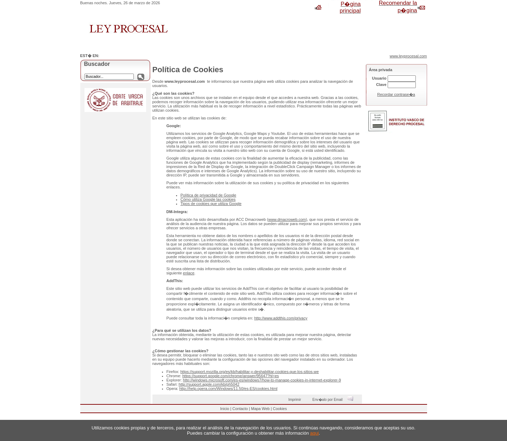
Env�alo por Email (334, 400)
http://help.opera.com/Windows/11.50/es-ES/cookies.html (228, 388)
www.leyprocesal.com (408, 56)
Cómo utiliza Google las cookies (208, 199)
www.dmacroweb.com (287, 219)
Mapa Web (260, 408)
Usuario (379, 78)
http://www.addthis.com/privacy (280, 318)
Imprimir (295, 400)
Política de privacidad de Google (208, 195)
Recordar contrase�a (396, 94)
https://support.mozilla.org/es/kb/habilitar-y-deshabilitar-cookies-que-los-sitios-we (249, 371)
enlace (188, 273)
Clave (381, 84)
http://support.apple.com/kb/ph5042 (209, 384)
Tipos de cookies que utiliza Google (211, 203)
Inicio (224, 408)
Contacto (240, 408)
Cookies (280, 408)
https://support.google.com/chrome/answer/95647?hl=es (230, 376)
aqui (314, 433)
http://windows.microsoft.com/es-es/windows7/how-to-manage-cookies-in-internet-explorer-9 (262, 380)
